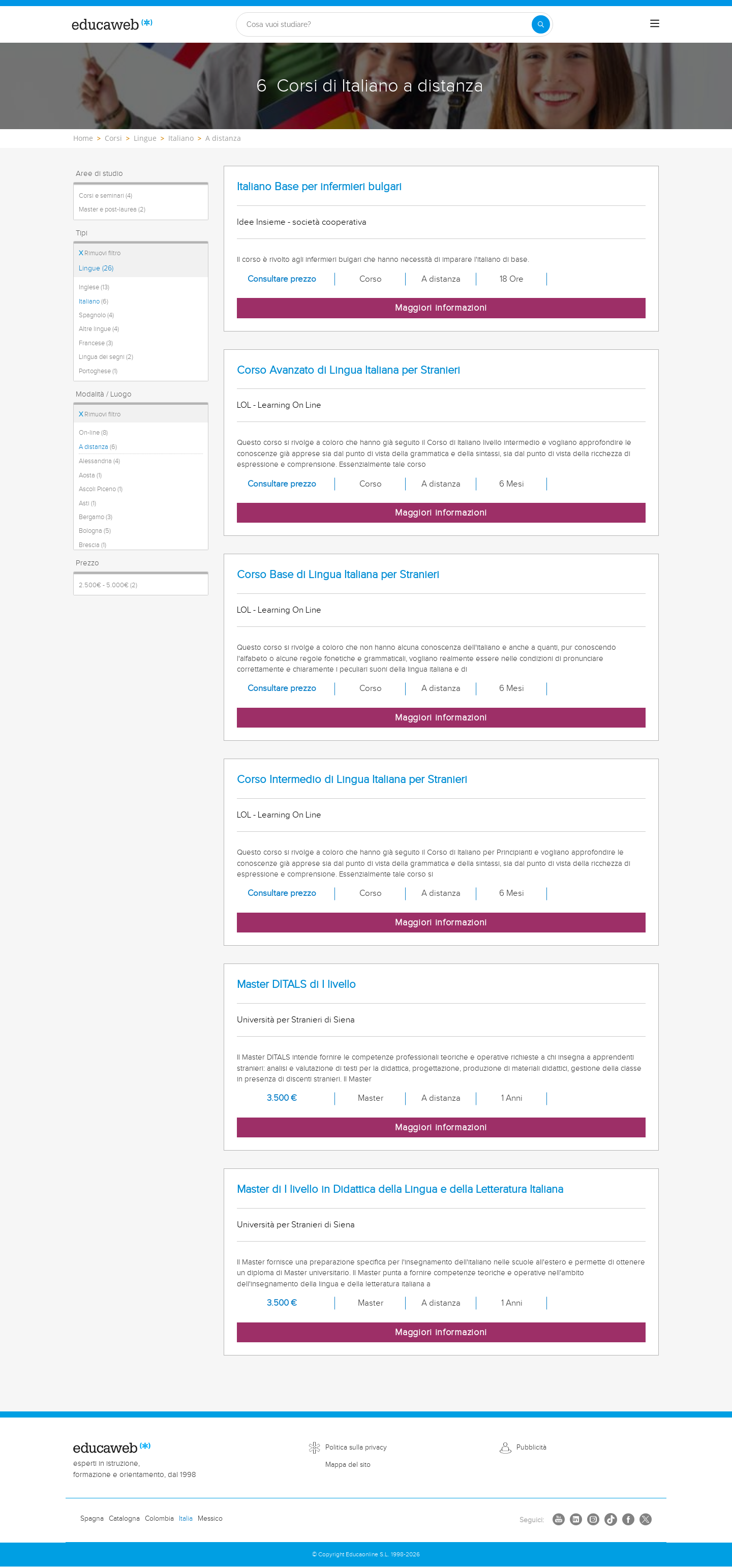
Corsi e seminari (105, 196)
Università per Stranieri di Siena (296, 1020)
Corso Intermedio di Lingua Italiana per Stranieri (352, 779)
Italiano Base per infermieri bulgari (319, 186)
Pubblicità (531, 1447)
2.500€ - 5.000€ (108, 585)
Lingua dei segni (106, 357)
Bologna (95, 531)
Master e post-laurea (112, 209)
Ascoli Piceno (101, 489)
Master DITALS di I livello (296, 984)
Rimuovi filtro (99, 253)
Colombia (159, 1519)
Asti (87, 503)
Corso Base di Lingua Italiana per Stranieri (338, 574)
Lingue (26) (96, 268)
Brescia (92, 545)
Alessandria (99, 461)
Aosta (90, 475)
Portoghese (98, 371)
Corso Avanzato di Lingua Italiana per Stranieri (348, 370)
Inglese (94, 287)
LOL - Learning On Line (279, 405)
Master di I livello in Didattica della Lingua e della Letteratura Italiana (400, 1189)
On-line (93, 433)
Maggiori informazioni (441, 308)
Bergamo (95, 517)
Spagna (92, 1519)
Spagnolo (96, 315)
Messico (210, 1519)
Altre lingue (99, 329)
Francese (96, 343)
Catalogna (124, 1519)
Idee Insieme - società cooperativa (302, 222)
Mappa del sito (348, 1465)
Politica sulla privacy (356, 1447)
